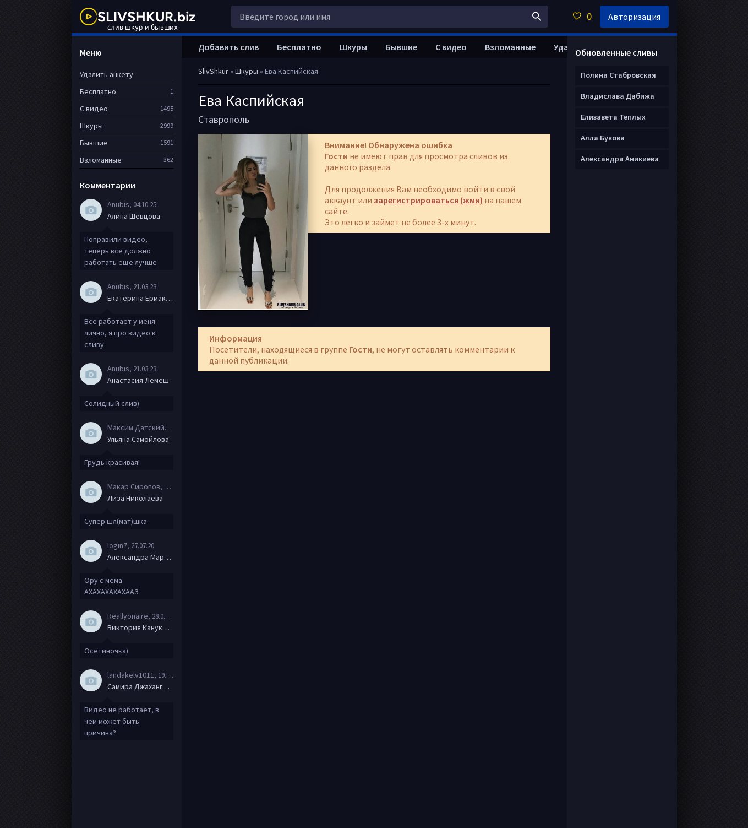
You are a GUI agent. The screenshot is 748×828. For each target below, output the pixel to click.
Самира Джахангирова (140, 686)
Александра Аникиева (620, 159)
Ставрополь (223, 119)
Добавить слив (228, 46)
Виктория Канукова (140, 627)
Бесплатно (299, 46)
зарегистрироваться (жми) (428, 199)
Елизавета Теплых (613, 117)
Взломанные (510, 46)
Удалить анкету (106, 74)
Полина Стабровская (618, 75)
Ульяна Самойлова (138, 439)
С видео (451, 46)
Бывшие (401, 46)
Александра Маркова (140, 557)
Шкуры (353, 46)
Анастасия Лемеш (138, 380)
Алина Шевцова (133, 216)
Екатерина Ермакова (140, 298)
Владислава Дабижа (617, 96)
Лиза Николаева (135, 498)
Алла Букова (603, 138)
